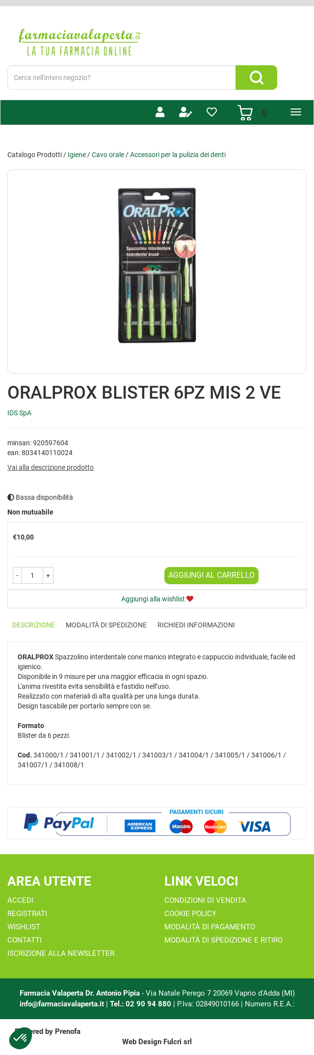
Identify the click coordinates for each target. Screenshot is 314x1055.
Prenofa (67, 1031)
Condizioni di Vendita (205, 900)
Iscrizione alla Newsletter (60, 953)
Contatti (24, 940)
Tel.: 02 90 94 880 (141, 1004)
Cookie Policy (190, 913)
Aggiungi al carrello (211, 575)
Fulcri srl (177, 1041)
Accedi (20, 900)
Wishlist (23, 926)
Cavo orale (108, 155)
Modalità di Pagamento (209, 926)
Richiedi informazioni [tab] (196, 625)
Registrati (27, 913)
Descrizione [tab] (33, 625)
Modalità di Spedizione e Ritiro (223, 940)
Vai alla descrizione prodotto (50, 467)
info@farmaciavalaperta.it (62, 1004)
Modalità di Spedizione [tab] (106, 625)
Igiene (77, 155)
